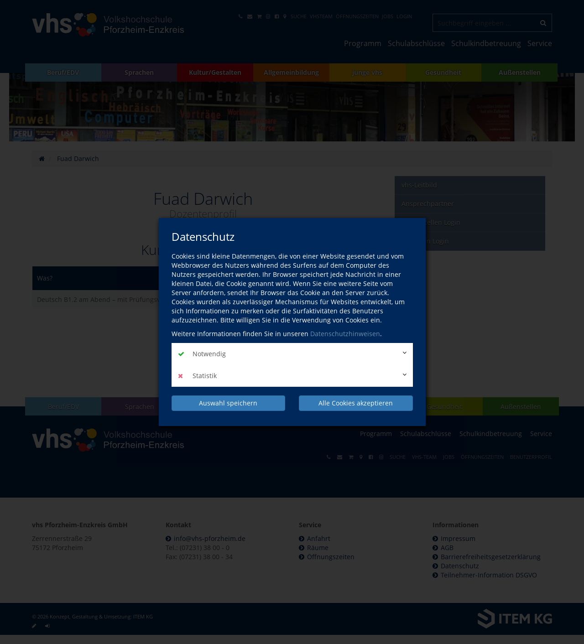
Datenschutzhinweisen (345, 333)
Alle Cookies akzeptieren (355, 403)
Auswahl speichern (228, 403)
